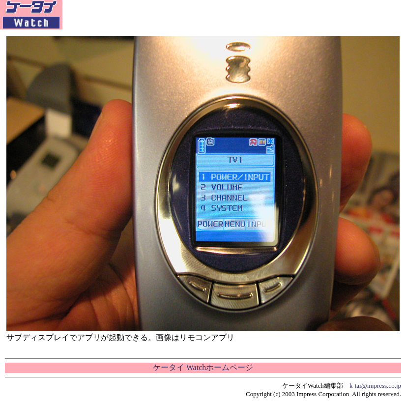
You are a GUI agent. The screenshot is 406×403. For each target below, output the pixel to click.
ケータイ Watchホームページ (203, 367)
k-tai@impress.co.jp (375, 385)
